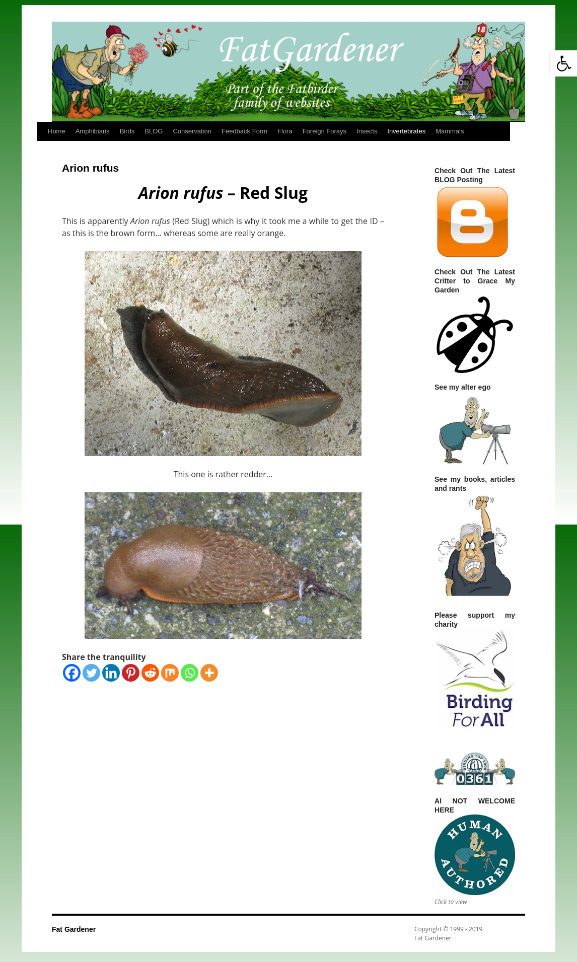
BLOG (154, 131)
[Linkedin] (111, 673)
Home (56, 131)
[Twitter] (91, 673)
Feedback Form (244, 131)
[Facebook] (72, 673)
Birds (127, 131)
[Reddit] (150, 673)
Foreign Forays (324, 131)
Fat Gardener (74, 929)
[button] (564, 63)
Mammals (450, 131)
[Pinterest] (130, 673)
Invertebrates (406, 131)
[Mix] (170, 673)
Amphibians (93, 131)
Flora (285, 131)
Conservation (192, 131)
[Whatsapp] (189, 673)
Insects (366, 131)
